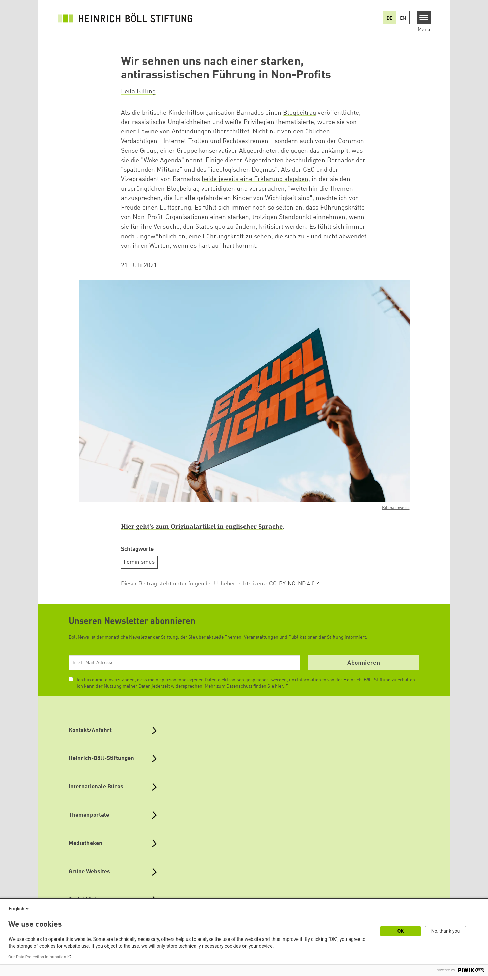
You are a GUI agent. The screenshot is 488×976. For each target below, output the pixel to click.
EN (403, 18)
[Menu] (424, 17)
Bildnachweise (396, 508)
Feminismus (139, 562)
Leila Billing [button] (138, 92)
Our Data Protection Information (37, 957)
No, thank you (445, 931)
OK (400, 931)
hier (279, 686)
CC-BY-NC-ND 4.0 (292, 584)
